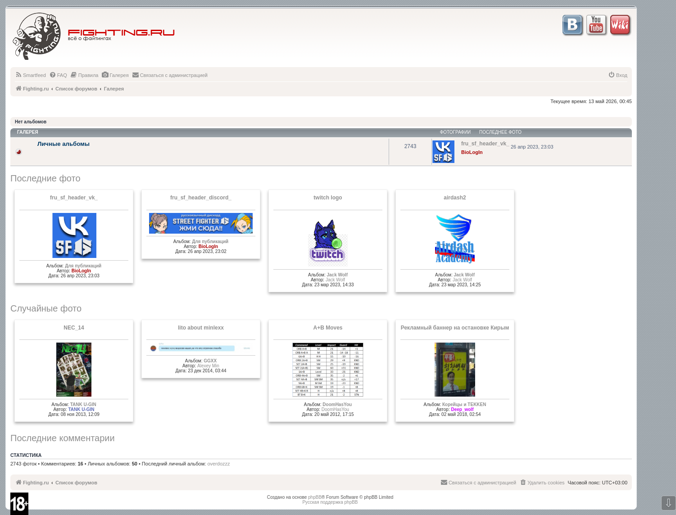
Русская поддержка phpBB (330, 502)
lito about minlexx (201, 328)
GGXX (210, 360)
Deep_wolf (462, 409)
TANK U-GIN (83, 404)
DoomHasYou (337, 404)
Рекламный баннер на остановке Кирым (455, 328)
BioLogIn (472, 152)
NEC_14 (74, 328)
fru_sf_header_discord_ (200, 197)
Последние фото (45, 178)
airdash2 (455, 197)
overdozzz (218, 463)
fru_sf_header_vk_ (74, 197)
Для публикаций (83, 265)
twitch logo (327, 197)
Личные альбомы (63, 143)
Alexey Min (208, 365)
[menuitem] (30, 75)
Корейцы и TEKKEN (464, 404)
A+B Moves (327, 328)
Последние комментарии (62, 438)
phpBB (315, 497)
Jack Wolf (337, 274)
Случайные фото (46, 308)
